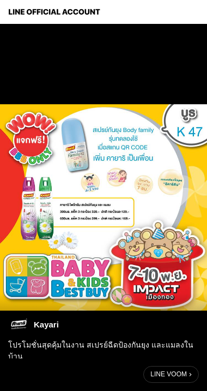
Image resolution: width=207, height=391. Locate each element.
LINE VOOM (168, 374)
